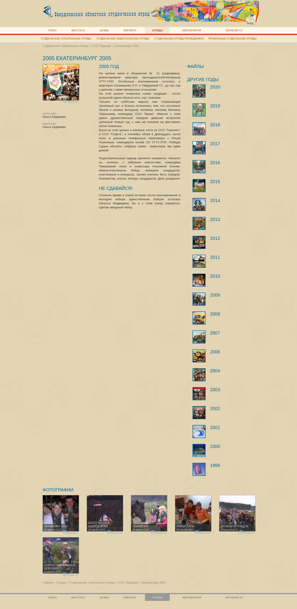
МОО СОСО (78, 30)
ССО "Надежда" (102, 46)
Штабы (104, 30)
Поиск (52, 30)
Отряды (157, 30)
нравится (70, 101)
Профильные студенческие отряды (232, 38)
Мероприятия (191, 30)
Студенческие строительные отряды (66, 38)
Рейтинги (129, 30)
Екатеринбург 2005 (127, 46)
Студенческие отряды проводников (179, 38)
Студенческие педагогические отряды (123, 38)
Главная (48, 582)
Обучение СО (234, 30)
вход (250, 23)
